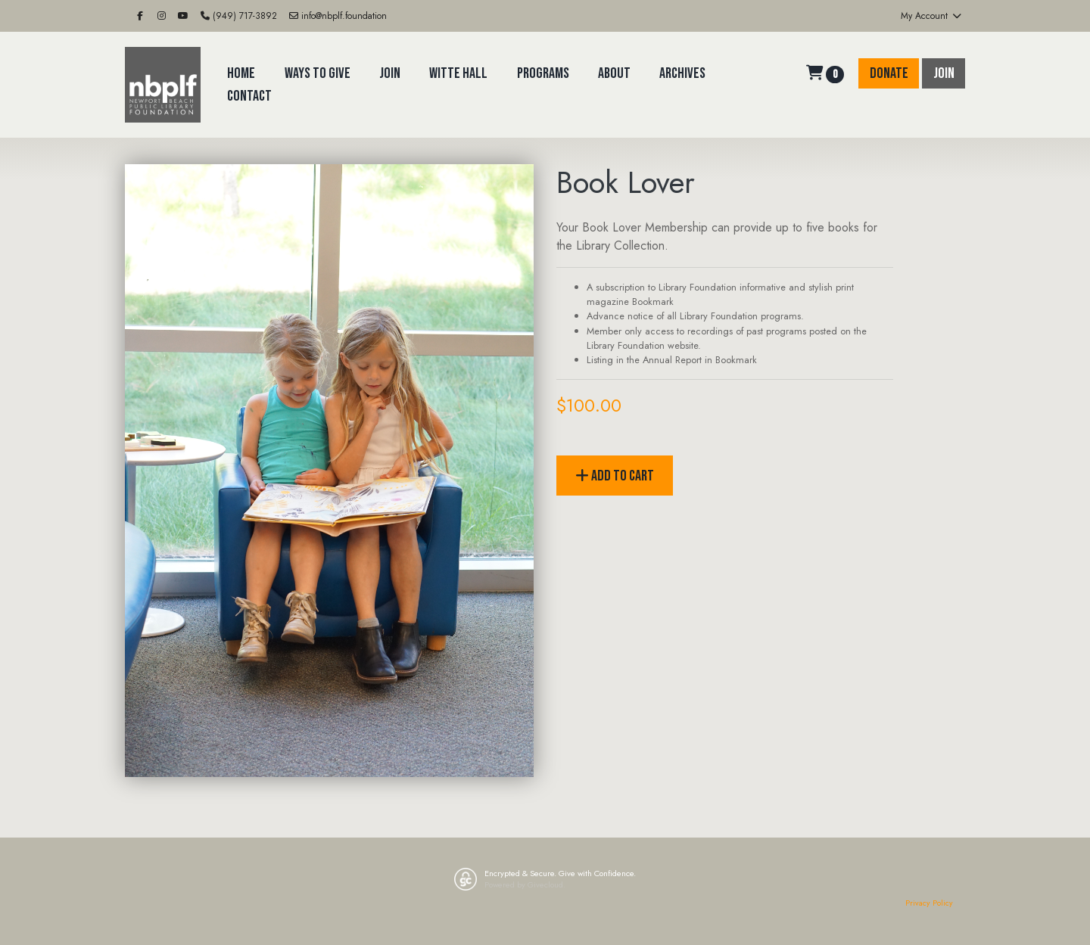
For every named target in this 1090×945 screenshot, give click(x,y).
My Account (931, 16)
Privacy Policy (929, 903)
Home (241, 73)
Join (389, 73)
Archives (682, 73)
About (614, 73)
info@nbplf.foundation (338, 16)
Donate (889, 73)
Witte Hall (458, 73)
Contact (249, 96)
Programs (543, 73)
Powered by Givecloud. (524, 884)
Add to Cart (614, 476)
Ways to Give (317, 73)
